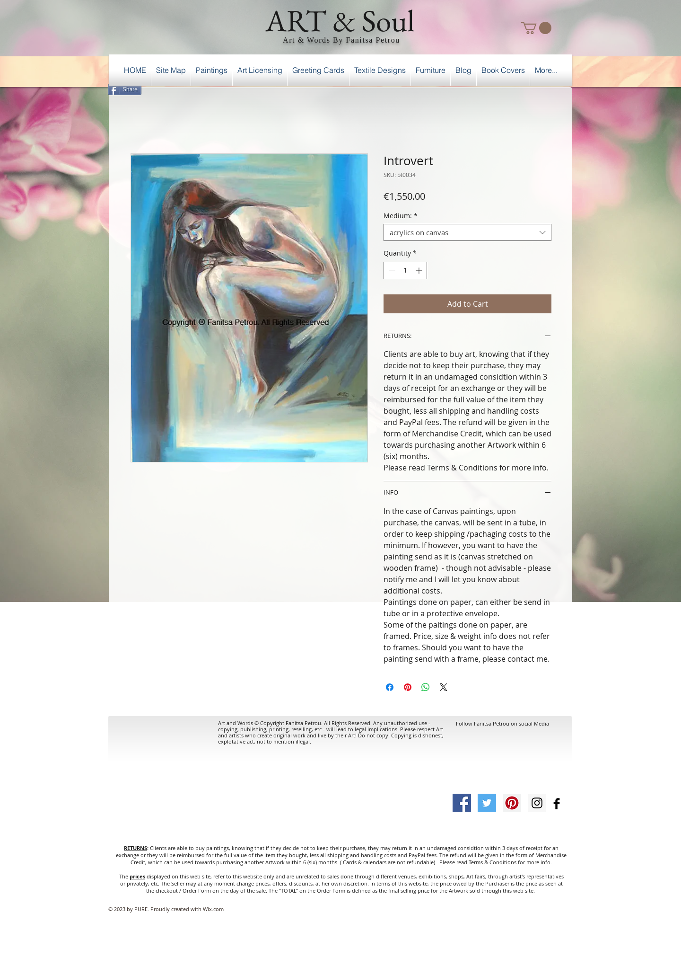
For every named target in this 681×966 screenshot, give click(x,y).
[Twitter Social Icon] (487, 803)
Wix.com (213, 909)
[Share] (124, 89)
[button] (536, 28)
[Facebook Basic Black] (556, 803)
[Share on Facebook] (389, 687)
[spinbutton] (405, 270)
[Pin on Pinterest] (407, 687)
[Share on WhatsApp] (425, 687)
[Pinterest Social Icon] (512, 803)
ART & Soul (340, 20)
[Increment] (420, 270)
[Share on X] (443, 687)
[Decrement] (391, 270)
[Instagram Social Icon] (537, 803)
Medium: (401, 216)
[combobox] (467, 232)
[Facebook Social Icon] (462, 803)
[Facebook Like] (548, 88)
